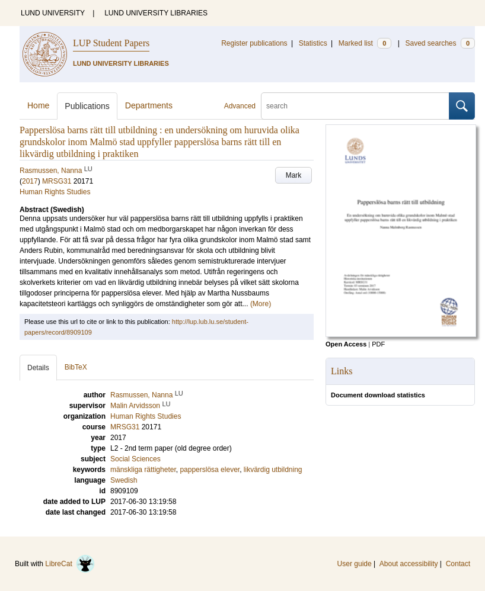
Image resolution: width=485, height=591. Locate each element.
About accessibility (408, 564)
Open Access (346, 344)
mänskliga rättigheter (143, 469)
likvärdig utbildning (273, 469)
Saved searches (440, 43)
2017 (30, 181)
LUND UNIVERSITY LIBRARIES (156, 13)
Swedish (123, 480)
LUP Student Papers (111, 43)
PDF (378, 344)
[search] (355, 106)
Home (38, 105)
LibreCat (70, 563)
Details (38, 368)
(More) (260, 304)
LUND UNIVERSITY (53, 13)
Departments (149, 105)
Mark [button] (294, 175)
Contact (458, 564)
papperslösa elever (210, 469)
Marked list (365, 43)
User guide (354, 564)
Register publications (254, 43)
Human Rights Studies (55, 192)
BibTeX (76, 367)
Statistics (313, 43)
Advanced (240, 106)
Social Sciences (135, 459)
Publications (87, 106)
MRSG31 (56, 181)
